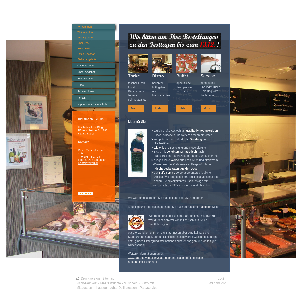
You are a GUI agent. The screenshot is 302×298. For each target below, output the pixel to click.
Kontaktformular (88, 163)
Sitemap (108, 278)
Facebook (205, 206)
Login (222, 278)
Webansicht (217, 283)
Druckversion (88, 278)
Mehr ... (136, 108)
